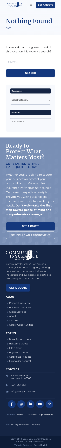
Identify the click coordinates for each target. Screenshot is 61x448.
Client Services (17, 312)
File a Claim (15, 348)
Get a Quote (45, 5)
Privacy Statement (20, 424)
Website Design (21, 445)
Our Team (14, 320)
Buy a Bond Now (18, 352)
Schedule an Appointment (30, 235)
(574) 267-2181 (18, 384)
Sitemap (36, 424)
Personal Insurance (20, 303)
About (12, 316)
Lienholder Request (20, 361)
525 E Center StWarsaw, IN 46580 (21, 377)
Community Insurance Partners (14, 4)
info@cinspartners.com (24, 391)
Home (20, 414)
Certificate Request (20, 356)
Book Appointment (20, 339)
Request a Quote (18, 343)
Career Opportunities (21, 325)
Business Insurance (20, 307)
